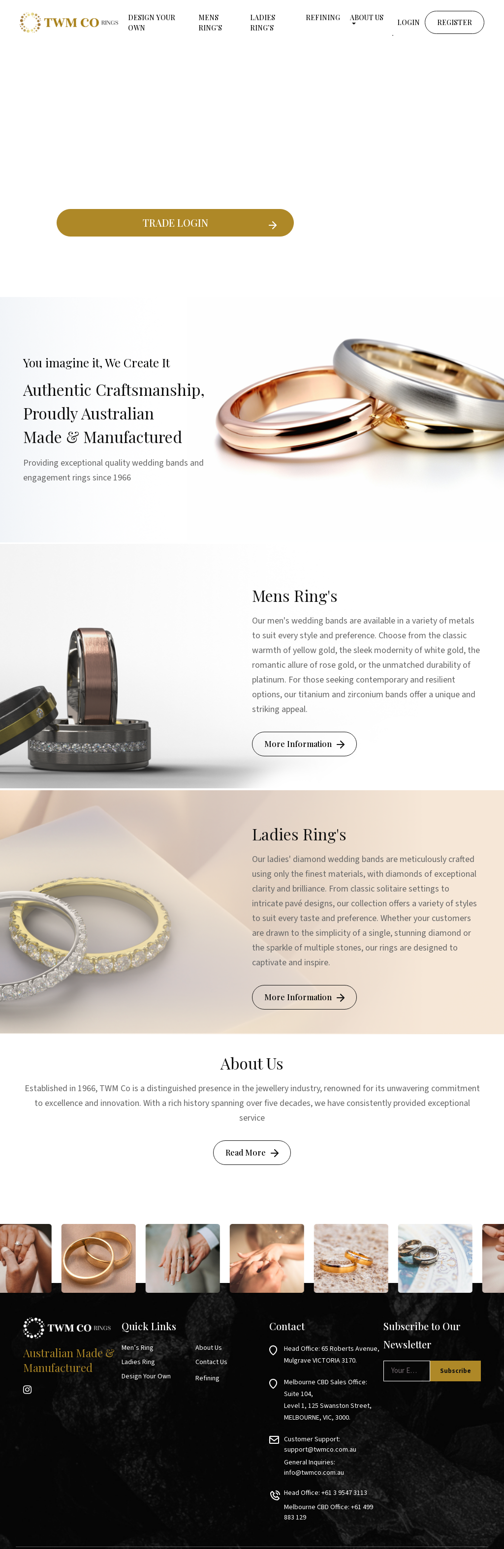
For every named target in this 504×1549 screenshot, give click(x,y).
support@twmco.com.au (320, 1438)
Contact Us (211, 1362)
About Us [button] (366, 17)
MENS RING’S (210, 22)
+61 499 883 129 (374, 1486)
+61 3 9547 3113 (344, 1472)
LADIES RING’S (262, 22)
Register (454, 22)
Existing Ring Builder (175, 260)
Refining (323, 17)
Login (408, 22)
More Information (298, 744)
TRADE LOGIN (175, 222)
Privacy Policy (467, 1533)
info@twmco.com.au (367, 1451)
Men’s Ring (138, 1348)
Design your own (151, 22)
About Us (208, 1348)
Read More (245, 1152)
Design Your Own (146, 1376)
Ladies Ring (138, 1362)
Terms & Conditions (411, 1533)
